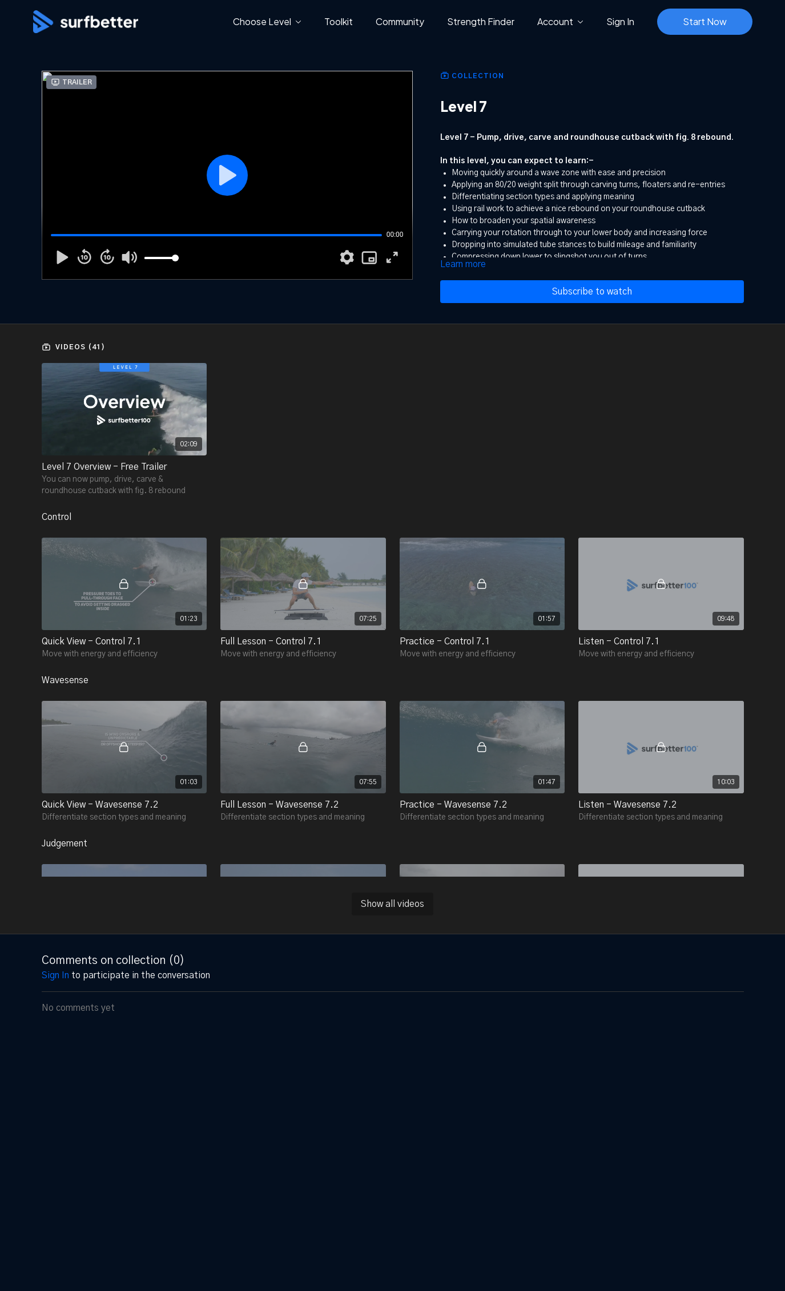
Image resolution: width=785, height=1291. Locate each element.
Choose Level (267, 21)
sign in (55, 975)
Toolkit (338, 21)
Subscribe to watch (592, 291)
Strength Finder (480, 21)
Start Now (705, 21)
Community (400, 21)
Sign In (620, 21)
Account (560, 21)
